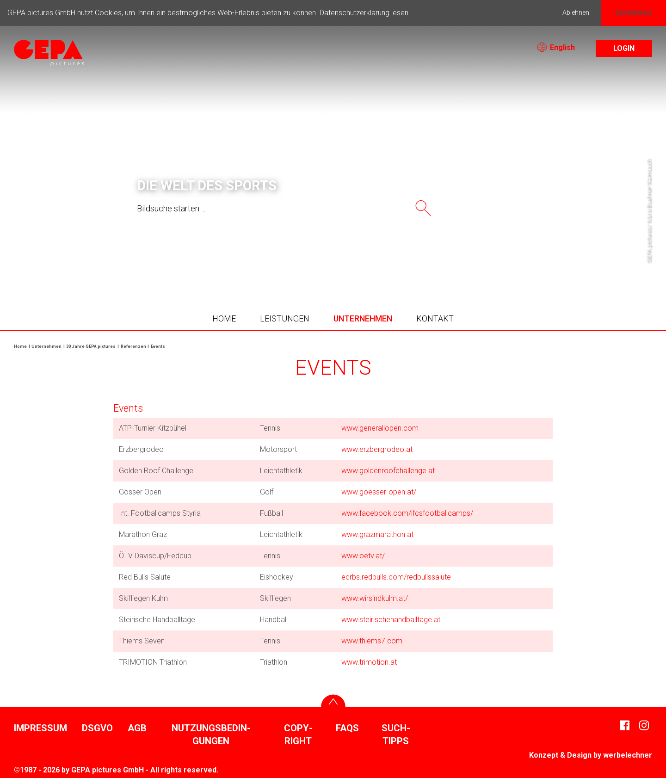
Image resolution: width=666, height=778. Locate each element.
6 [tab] (347, 263)
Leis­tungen (284, 318)
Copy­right (298, 734)
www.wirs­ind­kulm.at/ (374, 598)
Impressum (40, 728)
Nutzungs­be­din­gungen (211, 734)
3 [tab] (305, 263)
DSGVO (97, 728)
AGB (137, 728)
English (556, 47)
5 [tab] (333, 263)
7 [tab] (360, 263)
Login (624, 48)
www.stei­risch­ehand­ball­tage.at (390, 619)
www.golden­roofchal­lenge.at (388, 470)
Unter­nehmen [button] (362, 318)
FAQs (347, 728)
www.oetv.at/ (363, 555)
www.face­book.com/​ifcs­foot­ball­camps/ (407, 513)
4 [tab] (319, 263)
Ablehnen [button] (575, 13)
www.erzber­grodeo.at (377, 449)
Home (224, 318)
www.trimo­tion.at (369, 662)
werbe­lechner (627, 755)
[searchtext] (269, 208)
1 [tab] (277, 263)
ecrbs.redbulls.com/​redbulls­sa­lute (396, 577)
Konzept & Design (560, 755)
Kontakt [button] (435, 318)
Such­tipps (396, 734)
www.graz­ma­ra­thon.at (377, 534)
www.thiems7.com (371, 640)
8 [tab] (374, 263)
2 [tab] (291, 263)
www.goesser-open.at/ (378, 492)
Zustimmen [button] (633, 13)
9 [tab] (388, 263)
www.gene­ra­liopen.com (380, 428)
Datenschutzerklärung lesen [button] (364, 12)
